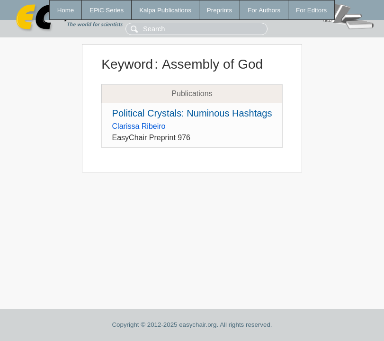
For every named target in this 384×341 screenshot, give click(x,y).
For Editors (311, 10)
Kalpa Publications (165, 10)
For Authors (264, 10)
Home (65, 10)
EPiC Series (106, 10)
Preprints (219, 10)
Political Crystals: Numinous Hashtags (192, 113)
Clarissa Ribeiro (139, 126)
